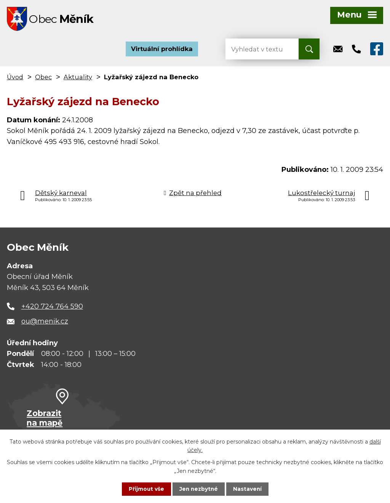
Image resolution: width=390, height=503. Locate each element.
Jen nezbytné (199, 488)
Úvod (15, 78)
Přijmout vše (145, 488)
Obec (43, 78)
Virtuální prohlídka (162, 49)
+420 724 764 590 (52, 307)
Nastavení (248, 488)
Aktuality (78, 78)
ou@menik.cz (44, 322)
